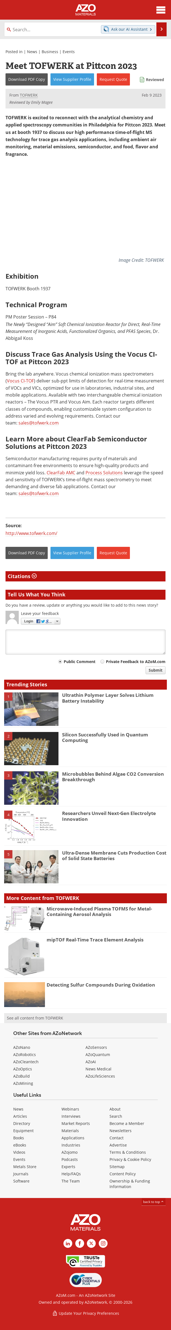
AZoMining (23, 1083)
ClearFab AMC (61, 472)
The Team (71, 1181)
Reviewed (155, 79)
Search (115, 1116)
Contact (116, 1137)
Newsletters (120, 1130)
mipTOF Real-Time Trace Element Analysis (95, 939)
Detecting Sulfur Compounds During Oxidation (101, 985)
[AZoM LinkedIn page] (67, 1243)
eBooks (19, 1145)
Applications (73, 1137)
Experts (68, 1166)
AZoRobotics (24, 1054)
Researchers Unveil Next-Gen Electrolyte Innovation (109, 816)
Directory (21, 1123)
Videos (19, 1152)
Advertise (118, 1145)
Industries (71, 1145)
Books (18, 1137)
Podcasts (70, 1159)
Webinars (70, 1109)
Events (69, 51)
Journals (20, 1173)
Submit (155, 670)
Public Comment (79, 661)
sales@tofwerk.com (38, 423)
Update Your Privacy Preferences (85, 1313)
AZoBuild (21, 1076)
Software (21, 1181)
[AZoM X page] (91, 1243)
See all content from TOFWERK (35, 1018)
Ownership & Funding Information (129, 1183)
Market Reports (76, 1123)
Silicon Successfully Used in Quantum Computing (105, 737)
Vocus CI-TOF (20, 381)
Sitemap (117, 1166)
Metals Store (24, 1166)
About (115, 1109)
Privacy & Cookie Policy (130, 1159)
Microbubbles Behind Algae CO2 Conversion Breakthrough (113, 777)
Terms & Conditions (127, 1152)
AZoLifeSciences (100, 1076)
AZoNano (21, 1047)
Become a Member (126, 1123)
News (32, 51)
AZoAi (91, 1061)
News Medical (98, 1069)
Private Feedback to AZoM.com (135, 661)
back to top (153, 1201)
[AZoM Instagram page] (103, 1243)
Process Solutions (104, 472)
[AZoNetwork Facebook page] (79, 1243)
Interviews (71, 1116)
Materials (70, 1130)
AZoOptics (22, 1069)
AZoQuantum (98, 1054)
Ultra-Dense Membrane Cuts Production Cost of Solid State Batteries (114, 855)
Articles (20, 1116)
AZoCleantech (26, 1061)
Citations (22, 576)
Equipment (23, 1130)
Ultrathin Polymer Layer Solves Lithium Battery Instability (108, 698)
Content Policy (122, 1173)
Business (50, 51)
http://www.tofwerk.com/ (31, 533)
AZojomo (70, 1152)
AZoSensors (96, 1047)
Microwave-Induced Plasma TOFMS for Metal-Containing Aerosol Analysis (99, 911)
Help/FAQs (71, 1173)
